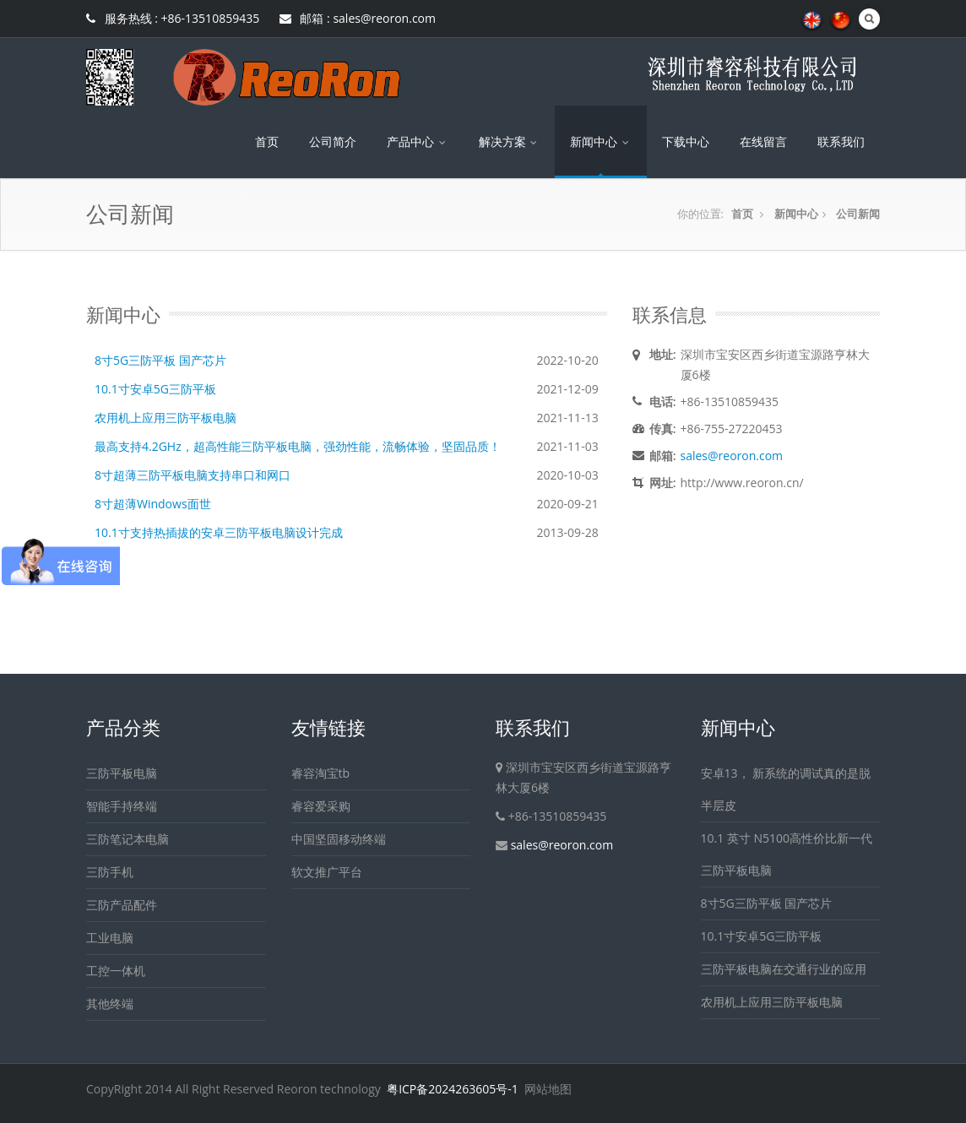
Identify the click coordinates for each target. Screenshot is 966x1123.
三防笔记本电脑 (127, 839)
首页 (267, 141)
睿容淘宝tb (320, 773)
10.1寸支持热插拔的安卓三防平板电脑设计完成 (219, 532)
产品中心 (417, 141)
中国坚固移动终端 (338, 839)
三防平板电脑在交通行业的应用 (783, 969)
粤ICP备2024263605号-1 (452, 1089)
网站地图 (548, 1089)
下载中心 (685, 141)
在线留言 (763, 141)
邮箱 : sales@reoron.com (357, 18)
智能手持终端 (121, 806)
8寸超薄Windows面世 (153, 504)
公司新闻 (858, 213)
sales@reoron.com (732, 456)
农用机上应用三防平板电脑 (165, 418)
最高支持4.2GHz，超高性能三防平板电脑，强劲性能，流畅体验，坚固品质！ (298, 446)
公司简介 (332, 141)
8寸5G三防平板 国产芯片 (160, 360)
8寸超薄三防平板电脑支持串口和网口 (192, 475)
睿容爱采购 (320, 806)
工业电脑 (109, 938)
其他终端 (109, 1004)
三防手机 (109, 872)
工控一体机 (115, 971)
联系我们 (841, 141)
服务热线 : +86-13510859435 (172, 18)
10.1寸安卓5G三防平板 (155, 389)
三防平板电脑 (121, 773)
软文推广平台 (326, 872)
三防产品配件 (121, 905)
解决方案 (509, 141)
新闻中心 (601, 141)
